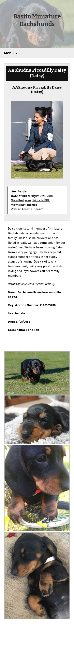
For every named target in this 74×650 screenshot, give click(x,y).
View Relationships (24, 205)
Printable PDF (41, 200)
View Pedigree (21, 200)
